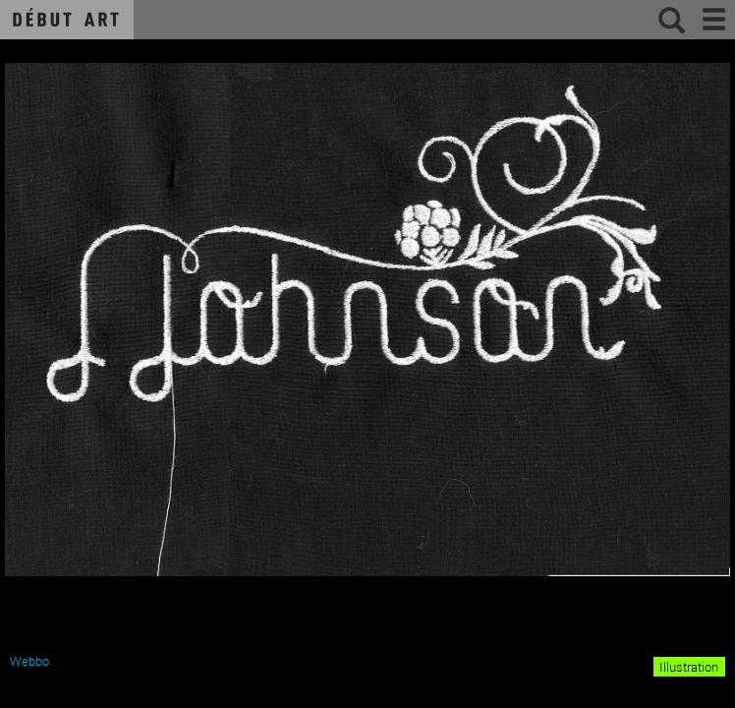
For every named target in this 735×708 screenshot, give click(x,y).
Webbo (29, 661)
